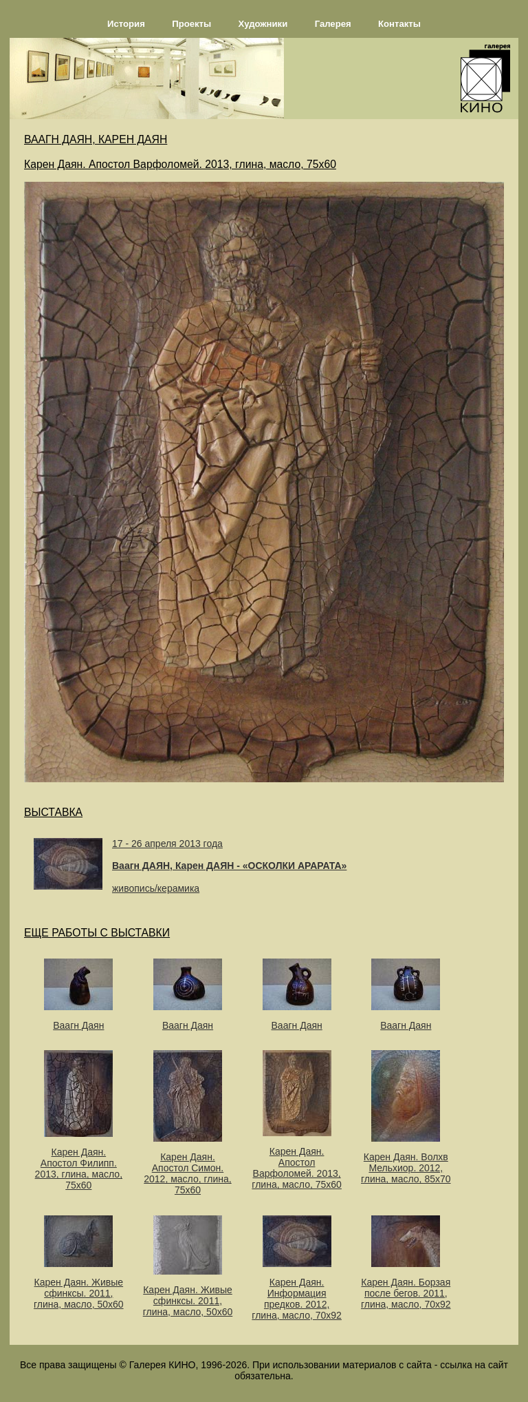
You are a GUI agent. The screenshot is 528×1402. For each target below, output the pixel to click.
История (126, 24)
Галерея (333, 24)
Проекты (191, 24)
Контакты (399, 24)
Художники (263, 24)
